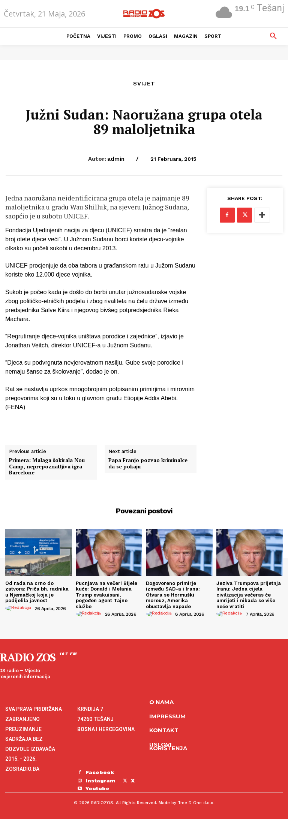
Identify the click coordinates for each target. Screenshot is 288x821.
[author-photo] (19, 608)
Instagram (101, 781)
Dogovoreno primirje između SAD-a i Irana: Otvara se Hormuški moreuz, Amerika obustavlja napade (173, 594)
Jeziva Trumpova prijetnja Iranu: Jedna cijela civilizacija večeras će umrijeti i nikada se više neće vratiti (248, 594)
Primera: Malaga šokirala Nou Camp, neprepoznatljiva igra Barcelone (47, 466)
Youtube (98, 788)
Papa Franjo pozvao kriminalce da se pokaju (148, 463)
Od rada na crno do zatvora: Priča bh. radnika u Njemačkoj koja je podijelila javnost (37, 592)
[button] (273, 36)
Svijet (144, 84)
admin (115, 159)
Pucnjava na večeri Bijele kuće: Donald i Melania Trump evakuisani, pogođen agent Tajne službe (106, 594)
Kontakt (163, 730)
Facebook (100, 772)
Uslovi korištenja (168, 746)
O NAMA (161, 702)
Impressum (167, 716)
